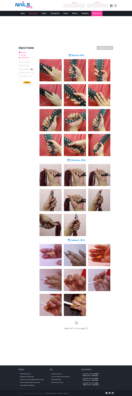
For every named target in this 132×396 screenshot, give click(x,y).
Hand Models (33, 13)
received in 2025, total (27, 84)
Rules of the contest (51, 393)
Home (23, 13)
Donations (85, 13)
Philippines (28, 69)
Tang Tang (95, 375)
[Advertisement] (66, 31)
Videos (44, 13)
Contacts (65, 393)
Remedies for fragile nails (27, 376)
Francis (96, 378)
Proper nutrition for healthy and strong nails (32, 379)
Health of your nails (25, 374)
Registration (97, 13)
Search (65, 13)
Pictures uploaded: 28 (25, 62)
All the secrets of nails (57, 382)
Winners (75, 13)
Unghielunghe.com (40, 393)
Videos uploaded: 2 (24, 65)
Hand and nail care (56, 374)
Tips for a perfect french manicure (60, 376)
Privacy (60, 393)
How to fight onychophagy (27, 385)
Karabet (96, 374)
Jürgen (96, 383)
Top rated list (54, 13)
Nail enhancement (56, 379)
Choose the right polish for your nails (30, 382)
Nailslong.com (30, 393)
